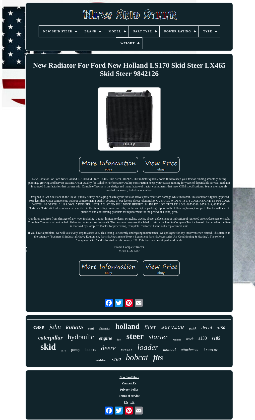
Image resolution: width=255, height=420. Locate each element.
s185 (216, 338)
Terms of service (129, 396)
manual (169, 349)
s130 (202, 338)
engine (105, 338)
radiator (177, 339)
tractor (210, 350)
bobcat (137, 357)
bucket (126, 350)
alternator (104, 328)
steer (135, 336)
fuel (119, 339)
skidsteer (101, 360)
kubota (74, 327)
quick (192, 328)
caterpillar (50, 338)
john (55, 326)
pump (75, 350)
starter (158, 337)
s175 (63, 350)
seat (91, 328)
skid (48, 347)
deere (108, 348)
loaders (90, 349)
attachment (189, 349)
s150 (221, 328)
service (172, 327)
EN (126, 402)
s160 (116, 359)
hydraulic (81, 337)
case (38, 327)
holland (127, 326)
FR (132, 402)
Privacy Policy (129, 389)
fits (158, 357)
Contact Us (129, 383)
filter (150, 327)
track (189, 339)
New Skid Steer (129, 377)
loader (147, 347)
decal (206, 327)
